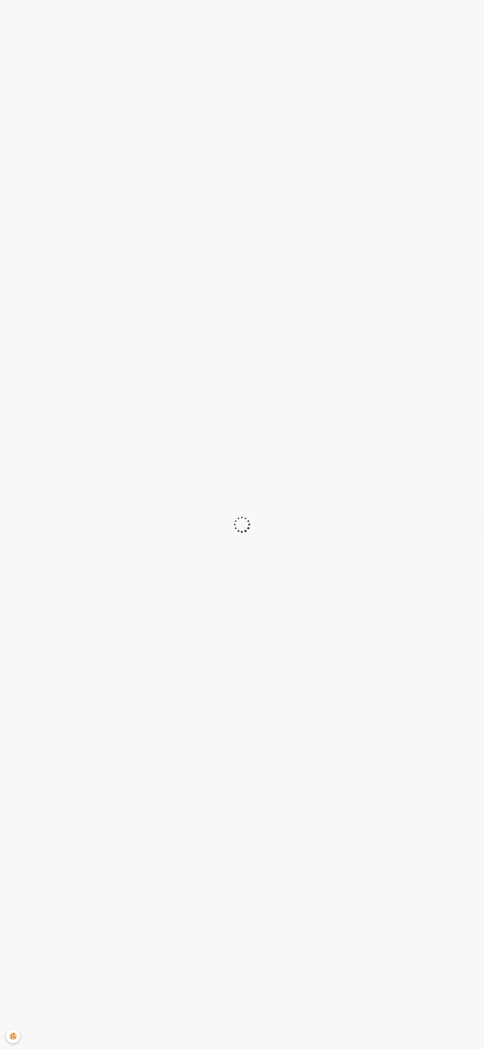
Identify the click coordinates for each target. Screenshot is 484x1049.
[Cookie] (13, 1036)
